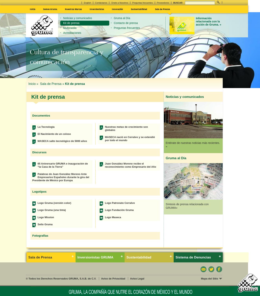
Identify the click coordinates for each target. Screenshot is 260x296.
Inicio (32, 9)
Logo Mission (46, 217)
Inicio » (33, 83)
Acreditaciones (72, 32)
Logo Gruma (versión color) (54, 202)
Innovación (117, 9)
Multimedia (70, 27)
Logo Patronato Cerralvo (120, 202)
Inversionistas (97, 9)
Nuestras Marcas (73, 9)
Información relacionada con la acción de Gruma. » (208, 21)
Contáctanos (101, 3)
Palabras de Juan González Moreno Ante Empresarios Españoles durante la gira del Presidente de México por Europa (60, 177)
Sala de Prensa (162, 9)
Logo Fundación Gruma (119, 210)
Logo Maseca (113, 217)
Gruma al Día (122, 18)
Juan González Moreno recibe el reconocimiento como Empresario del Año (130, 165)
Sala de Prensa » (52, 83)
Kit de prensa (71, 23)
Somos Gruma (50, 9)
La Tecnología (46, 126)
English (87, 3)
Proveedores (163, 3)
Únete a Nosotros (119, 3)
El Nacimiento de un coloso (54, 133)
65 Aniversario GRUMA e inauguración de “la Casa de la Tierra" (63, 165)
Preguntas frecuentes (142, 3)
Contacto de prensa (126, 23)
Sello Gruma (45, 224)
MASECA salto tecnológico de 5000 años (62, 141)
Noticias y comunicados (77, 18)
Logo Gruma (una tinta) (52, 210)
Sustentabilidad (139, 9)
